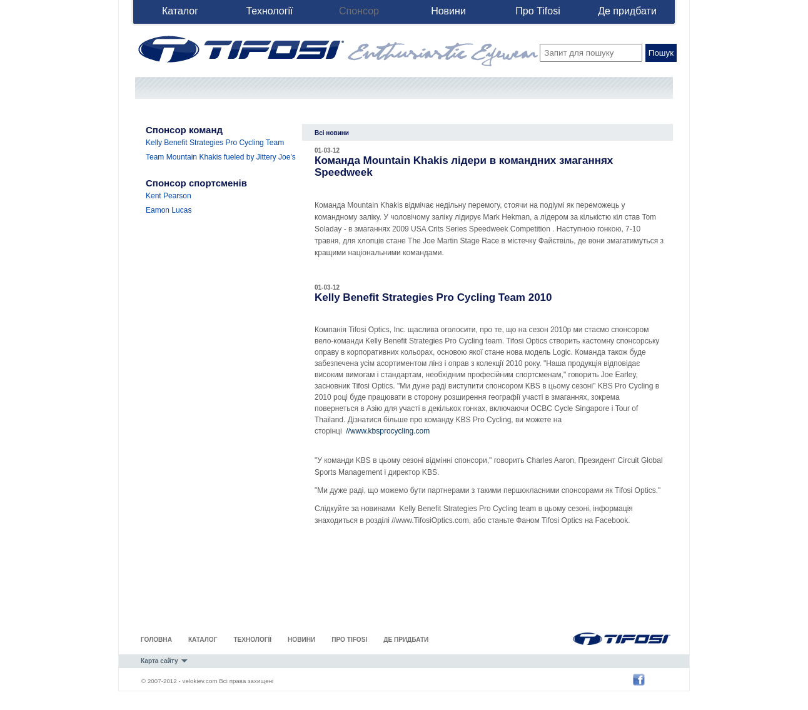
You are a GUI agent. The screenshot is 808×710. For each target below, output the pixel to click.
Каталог (180, 11)
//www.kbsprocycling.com (388, 431)
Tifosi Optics (609, 637)
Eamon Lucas (168, 210)
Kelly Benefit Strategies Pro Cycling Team (215, 142)
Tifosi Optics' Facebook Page (642, 680)
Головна (156, 639)
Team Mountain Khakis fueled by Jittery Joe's (221, 157)
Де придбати (627, 11)
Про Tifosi (537, 11)
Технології (269, 11)
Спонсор (359, 11)
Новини (448, 11)
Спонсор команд (184, 129)
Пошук (661, 53)
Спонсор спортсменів (196, 183)
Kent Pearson (168, 195)
